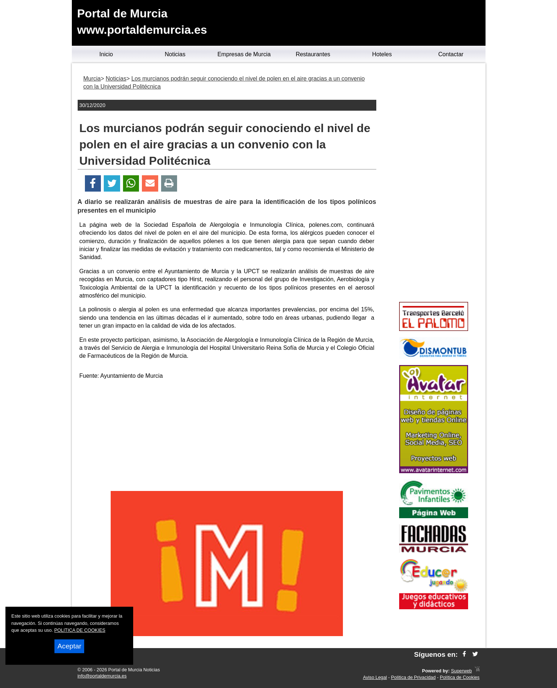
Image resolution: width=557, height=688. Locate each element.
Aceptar (69, 646)
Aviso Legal (375, 677)
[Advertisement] (227, 436)
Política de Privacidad (413, 677)
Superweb (461, 670)
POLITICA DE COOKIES (79, 630)
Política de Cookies (460, 677)
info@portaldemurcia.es (102, 676)
